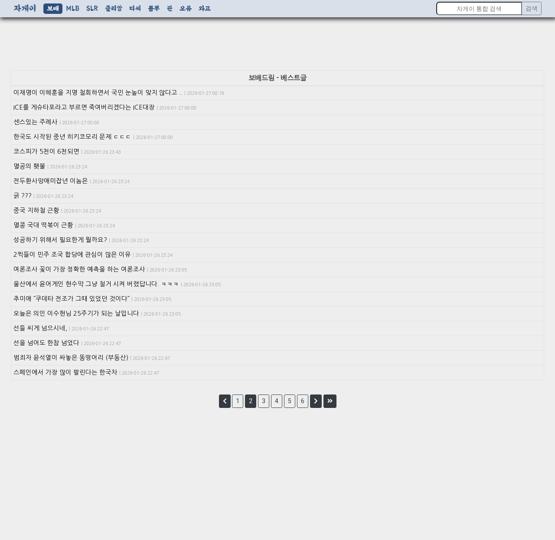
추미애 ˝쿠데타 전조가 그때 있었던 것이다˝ (92, 299)
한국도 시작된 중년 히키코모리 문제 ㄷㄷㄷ (93, 137)
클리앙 (113, 8)
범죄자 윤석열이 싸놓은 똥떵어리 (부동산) (91, 358)
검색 (532, 8)
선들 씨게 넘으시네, (61, 328)
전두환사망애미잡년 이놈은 (71, 181)
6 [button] (302, 401)
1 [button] (237, 401)
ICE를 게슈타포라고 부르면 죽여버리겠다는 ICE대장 (104, 107)
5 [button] (289, 401)
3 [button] (263, 401)
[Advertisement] (277, 45)
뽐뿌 (154, 8)
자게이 (24, 8)
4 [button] (276, 401)
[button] (225, 401)
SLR (92, 8)
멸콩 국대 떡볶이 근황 (64, 225)
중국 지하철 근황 (57, 210)
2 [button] (250, 401)
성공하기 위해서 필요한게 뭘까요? (81, 240)
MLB (72, 8)
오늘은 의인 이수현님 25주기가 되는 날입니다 (97, 313)
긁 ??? (43, 196)
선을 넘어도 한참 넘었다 (67, 343)
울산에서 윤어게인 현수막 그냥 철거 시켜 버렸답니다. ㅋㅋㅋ (117, 284)
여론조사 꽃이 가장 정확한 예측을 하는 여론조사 (100, 269)
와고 (205, 8)
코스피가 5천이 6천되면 (67, 152)
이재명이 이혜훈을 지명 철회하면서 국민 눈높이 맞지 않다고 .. (118, 93)
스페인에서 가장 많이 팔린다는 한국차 (86, 372)
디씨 (135, 8)
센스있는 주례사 (56, 122)
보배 (53, 8)
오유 (186, 8)
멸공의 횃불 (50, 166)
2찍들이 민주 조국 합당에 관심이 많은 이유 (93, 255)
